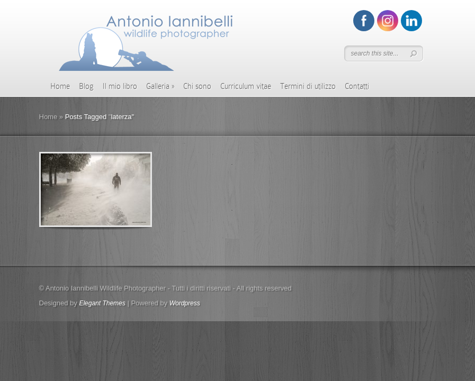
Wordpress (184, 303)
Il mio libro (120, 86)
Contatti (357, 86)
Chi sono (197, 86)
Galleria (160, 86)
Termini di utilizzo (308, 86)
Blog (86, 86)
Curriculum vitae (245, 86)
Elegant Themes (102, 303)
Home (60, 86)
